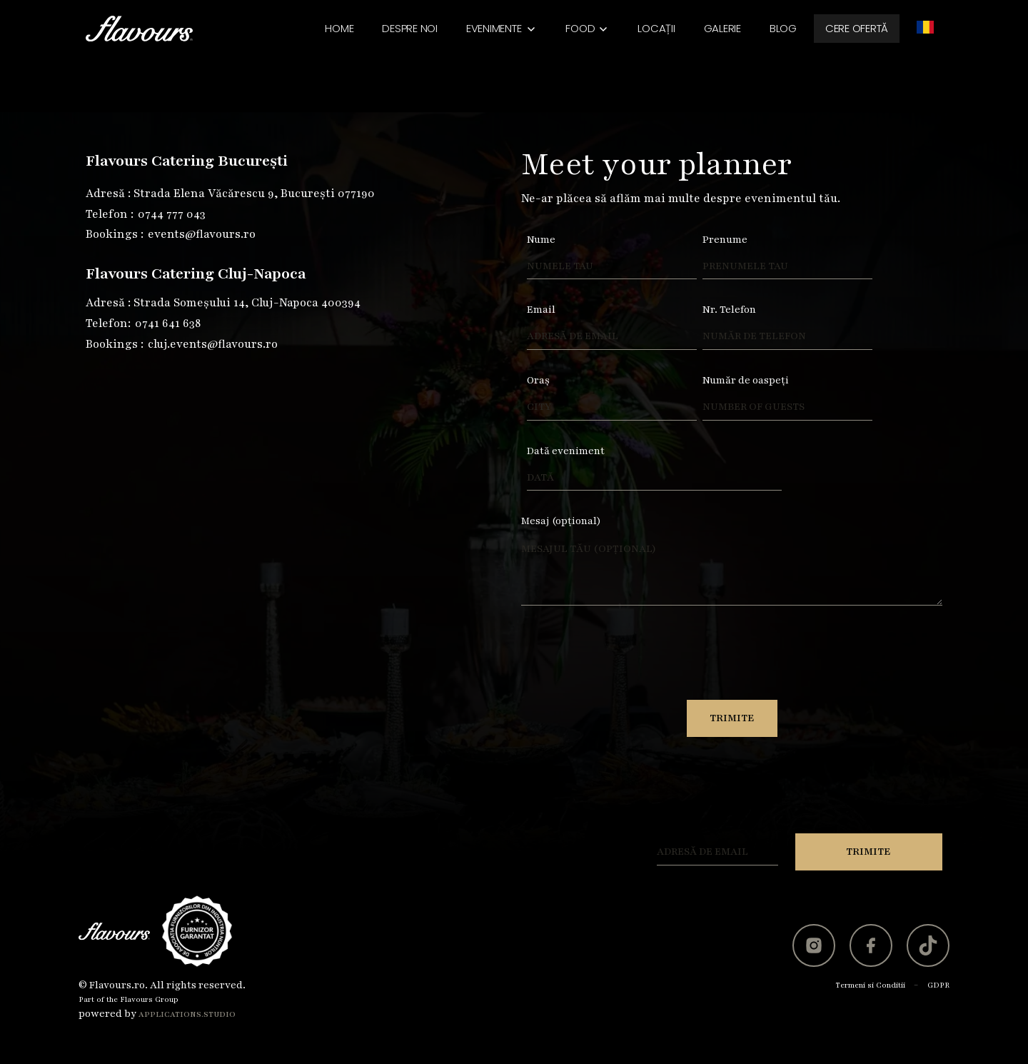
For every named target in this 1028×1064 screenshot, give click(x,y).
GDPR (938, 985)
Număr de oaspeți (745, 380)
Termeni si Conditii (870, 985)
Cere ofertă (856, 28)
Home (339, 28)
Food (580, 28)
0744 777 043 (172, 214)
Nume (541, 239)
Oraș (538, 380)
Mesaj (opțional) (561, 521)
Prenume (724, 239)
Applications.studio (187, 1014)
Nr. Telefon (729, 309)
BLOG (783, 28)
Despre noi (410, 28)
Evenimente (494, 28)
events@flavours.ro (202, 234)
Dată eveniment (566, 451)
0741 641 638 (168, 323)
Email (541, 309)
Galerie (722, 28)
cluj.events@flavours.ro (213, 344)
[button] (502, 28)
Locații (656, 28)
